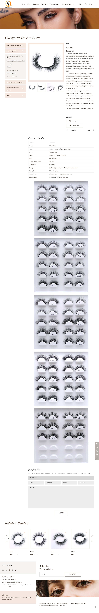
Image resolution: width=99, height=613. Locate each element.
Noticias (44, 4)
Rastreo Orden (54, 4)
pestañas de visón (11, 73)
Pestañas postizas (15, 51)
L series (9, 67)
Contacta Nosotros (68, 4)
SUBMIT (61, 547)
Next (88, 130)
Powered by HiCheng (7, 599)
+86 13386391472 (10, 579)
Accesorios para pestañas (15, 82)
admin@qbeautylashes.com (14, 582)
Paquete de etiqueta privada (15, 89)
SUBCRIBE (73, 574)
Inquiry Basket (76, 121)
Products (36, 4)
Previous (73, 130)
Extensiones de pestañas (15, 45)
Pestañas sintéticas (12, 76)
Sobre (29, 4)
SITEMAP (7, 595)
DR (11, 64)
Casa (23, 4)
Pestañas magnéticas (12, 70)
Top (95, 607)
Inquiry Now (76, 125)
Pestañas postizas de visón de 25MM (15, 57)
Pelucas (15, 95)
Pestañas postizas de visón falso (16, 61)
